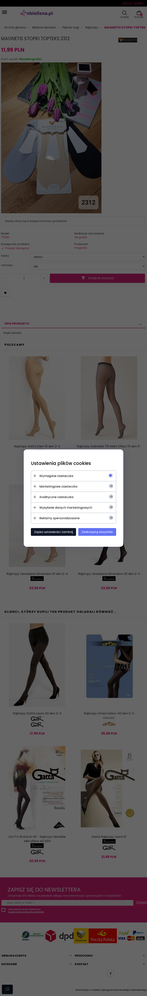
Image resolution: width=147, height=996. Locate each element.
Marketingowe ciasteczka (58, 486)
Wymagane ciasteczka (56, 476)
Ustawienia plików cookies (60, 463)
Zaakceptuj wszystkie (98, 532)
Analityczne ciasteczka (56, 497)
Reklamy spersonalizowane (59, 518)
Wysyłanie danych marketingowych (65, 507)
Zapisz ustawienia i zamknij (53, 532)
